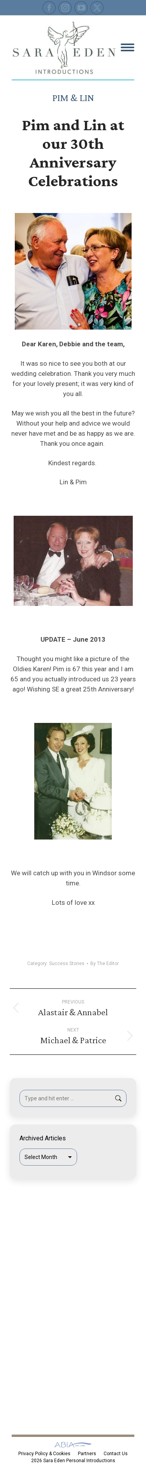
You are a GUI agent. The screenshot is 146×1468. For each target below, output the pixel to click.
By (104, 963)
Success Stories (66, 963)
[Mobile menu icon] (127, 47)
